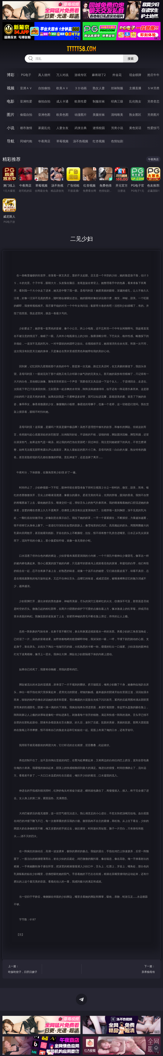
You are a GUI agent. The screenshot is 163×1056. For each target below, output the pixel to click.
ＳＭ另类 (153, 88)
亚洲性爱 (26, 101)
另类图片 (153, 115)
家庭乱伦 (44, 128)
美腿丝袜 (99, 115)
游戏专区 (81, 75)
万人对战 (62, 75)
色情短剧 (117, 141)
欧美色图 (62, 115)
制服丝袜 (99, 101)
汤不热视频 (80, 141)
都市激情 (26, 128)
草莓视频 (62, 141)
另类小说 (117, 128)
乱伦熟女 (135, 101)
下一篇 (139, 969)
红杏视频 (99, 141)
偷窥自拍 (26, 115)
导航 (10, 141)
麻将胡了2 (99, 75)
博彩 (10, 74)
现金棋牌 (135, 75)
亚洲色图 (44, 115)
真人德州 (44, 75)
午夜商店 (44, 141)
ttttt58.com (81, 49)
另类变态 (153, 101)
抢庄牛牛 (153, 75)
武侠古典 (81, 128)
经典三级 (117, 101)
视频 (10, 88)
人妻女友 (62, 128)
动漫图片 (81, 115)
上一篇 (24, 969)
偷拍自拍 (44, 101)
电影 (10, 101)
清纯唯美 (117, 115)
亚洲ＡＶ (26, 88)
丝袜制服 (117, 88)
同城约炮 (26, 141)
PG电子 (26, 75)
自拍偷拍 (44, 88)
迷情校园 (99, 128)
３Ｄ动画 (81, 88)
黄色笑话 (135, 128)
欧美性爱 (81, 101)
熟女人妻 (99, 88)
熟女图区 (135, 115)
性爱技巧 (153, 128)
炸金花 (117, 75)
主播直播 (135, 88)
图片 (10, 114)
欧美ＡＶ (62, 88)
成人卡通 (62, 101)
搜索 (131, 58)
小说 (10, 127)
